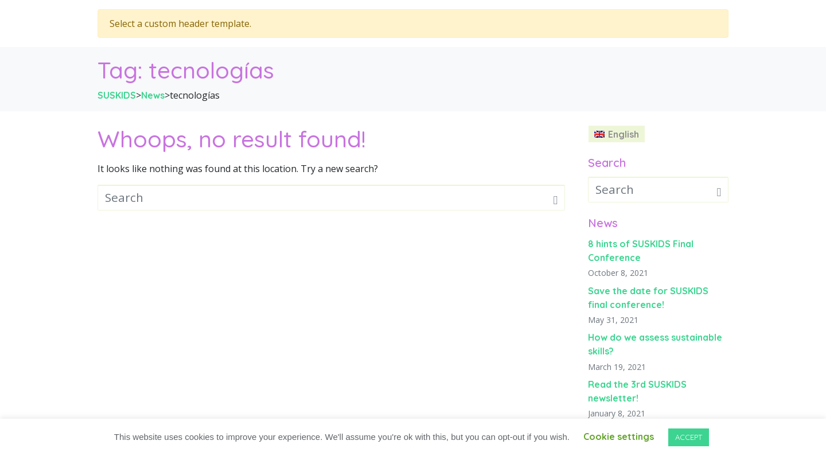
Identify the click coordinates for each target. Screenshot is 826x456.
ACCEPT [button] (688, 437)
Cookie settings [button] (618, 436)
